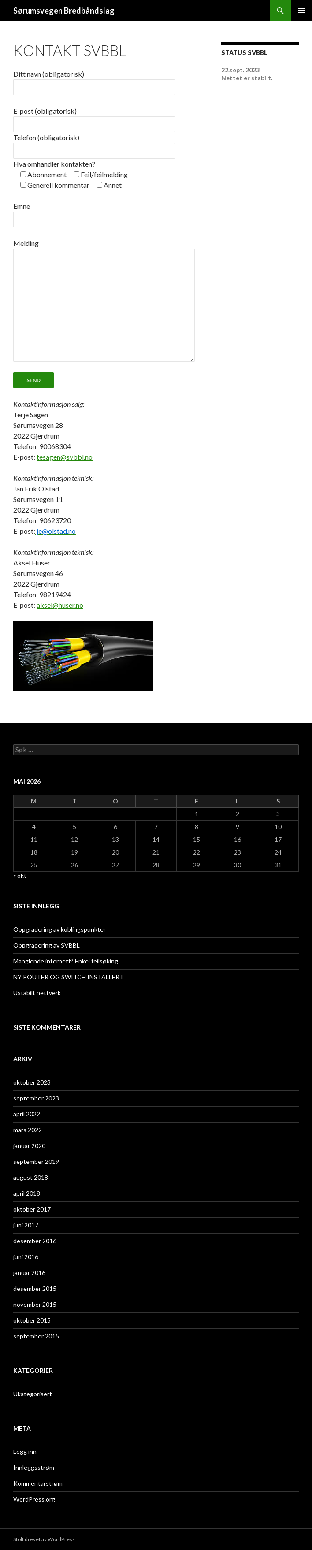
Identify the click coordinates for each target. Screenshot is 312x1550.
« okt (19, 875)
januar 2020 (29, 1145)
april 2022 (26, 1114)
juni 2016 (25, 1256)
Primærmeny (301, 10)
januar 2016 (29, 1272)
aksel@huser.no (60, 605)
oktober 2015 (32, 1320)
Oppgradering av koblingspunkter (59, 929)
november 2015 (34, 1304)
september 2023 (36, 1098)
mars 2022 (27, 1130)
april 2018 (26, 1193)
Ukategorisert (32, 1394)
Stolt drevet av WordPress (44, 1539)
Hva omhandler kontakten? (54, 164)
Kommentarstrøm (38, 1483)
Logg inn (25, 1451)
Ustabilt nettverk (37, 992)
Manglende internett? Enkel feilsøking (65, 961)
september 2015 (36, 1336)
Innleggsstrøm (33, 1467)
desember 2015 (34, 1288)
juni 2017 (25, 1225)
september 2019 (36, 1161)
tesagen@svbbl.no (65, 457)
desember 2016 (34, 1241)
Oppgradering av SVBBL (46, 945)
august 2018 (30, 1177)
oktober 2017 (32, 1209)
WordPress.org (34, 1499)
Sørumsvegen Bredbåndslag (64, 10)
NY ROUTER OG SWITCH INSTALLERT (68, 977)
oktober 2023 (32, 1082)
